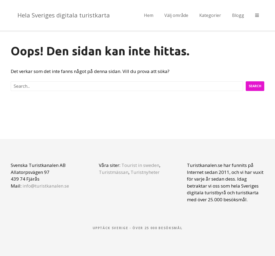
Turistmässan (113, 172)
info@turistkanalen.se (46, 186)
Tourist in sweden (140, 165)
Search (255, 86)
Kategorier (210, 15)
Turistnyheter (145, 172)
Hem (148, 15)
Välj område (176, 15)
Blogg (238, 15)
